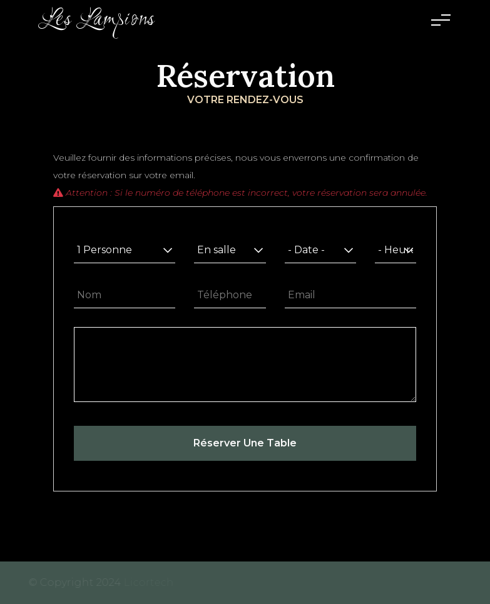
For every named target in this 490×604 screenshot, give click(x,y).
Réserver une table (245, 443)
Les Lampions (97, 20)
